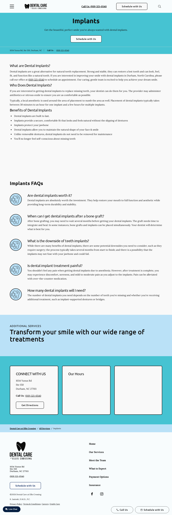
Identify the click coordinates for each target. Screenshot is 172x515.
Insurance (95, 485)
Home (92, 443)
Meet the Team (97, 460)
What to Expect (97, 468)
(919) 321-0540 (62, 50)
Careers (45, 504)
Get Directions (30, 405)
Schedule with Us (132, 6)
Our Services (96, 452)
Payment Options (99, 476)
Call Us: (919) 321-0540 (94, 6)
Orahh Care (55, 504)
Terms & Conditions (32, 504)
